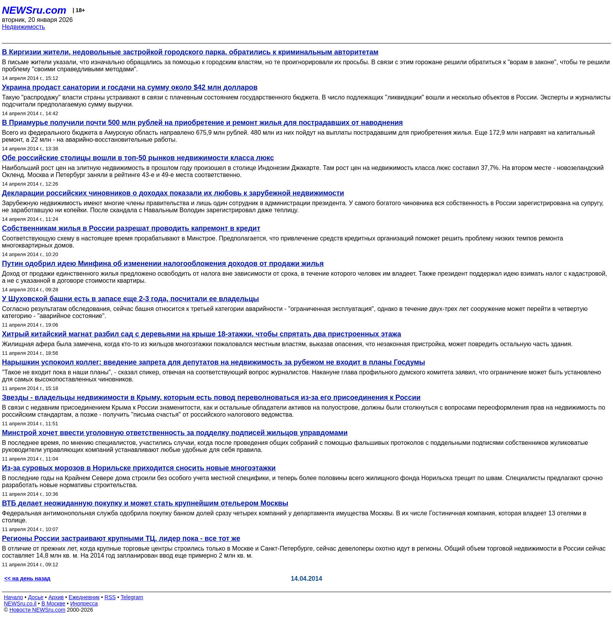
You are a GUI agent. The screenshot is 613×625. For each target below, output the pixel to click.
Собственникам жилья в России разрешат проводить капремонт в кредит (131, 228)
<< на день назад (27, 578)
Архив (56, 597)
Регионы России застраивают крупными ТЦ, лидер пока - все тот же (121, 538)
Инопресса (84, 603)
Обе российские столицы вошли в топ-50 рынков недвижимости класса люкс (138, 158)
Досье (35, 597)
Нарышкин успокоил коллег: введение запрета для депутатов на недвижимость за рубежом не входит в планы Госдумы (213, 362)
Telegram (132, 597)
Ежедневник (84, 597)
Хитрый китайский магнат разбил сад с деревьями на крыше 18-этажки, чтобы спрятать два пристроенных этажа (201, 334)
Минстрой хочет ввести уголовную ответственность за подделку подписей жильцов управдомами (175, 433)
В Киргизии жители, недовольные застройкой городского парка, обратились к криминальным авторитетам (190, 52)
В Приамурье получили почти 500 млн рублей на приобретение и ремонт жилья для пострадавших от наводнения (202, 122)
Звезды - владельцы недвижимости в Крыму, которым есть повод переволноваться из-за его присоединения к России (211, 397)
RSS (110, 597)
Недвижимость (23, 26)
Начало (13, 597)
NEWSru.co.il (20, 603)
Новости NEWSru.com (37, 610)
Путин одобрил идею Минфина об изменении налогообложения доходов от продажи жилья (163, 263)
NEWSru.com (34, 10)
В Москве (53, 603)
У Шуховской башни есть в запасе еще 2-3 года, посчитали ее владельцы (130, 299)
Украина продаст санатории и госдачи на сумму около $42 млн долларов (130, 87)
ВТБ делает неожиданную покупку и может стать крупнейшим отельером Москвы (145, 503)
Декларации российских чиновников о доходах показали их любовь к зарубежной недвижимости (173, 193)
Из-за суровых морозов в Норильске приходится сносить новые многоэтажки (139, 468)
